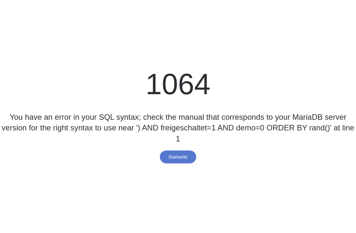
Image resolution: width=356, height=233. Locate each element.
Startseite (177, 157)
